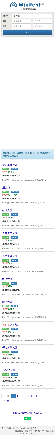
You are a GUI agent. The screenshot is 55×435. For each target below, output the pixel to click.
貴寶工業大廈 (9, 233)
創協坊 (6, 187)
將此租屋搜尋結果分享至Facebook (27, 413)
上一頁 (6, 396)
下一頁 (6, 401)
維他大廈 (7, 210)
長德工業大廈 (9, 256)
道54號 (10, 324)
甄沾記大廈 (8, 370)
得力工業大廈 (9, 164)
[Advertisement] (27, 65)
